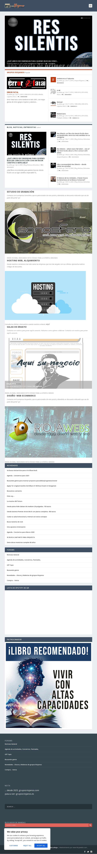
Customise (13, 846)
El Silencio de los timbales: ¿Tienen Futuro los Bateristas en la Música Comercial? (72, 179)
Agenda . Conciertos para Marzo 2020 (20, 532)
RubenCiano (61, 114)
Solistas (65, 118)
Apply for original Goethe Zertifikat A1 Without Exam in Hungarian (31, 486)
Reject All (27, 846)
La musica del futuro (14, 501)
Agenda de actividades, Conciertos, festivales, (24, 560)
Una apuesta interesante (16, 527)
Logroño (9, 97)
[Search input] (47, 825)
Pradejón (59, 118)
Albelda (40, 94)
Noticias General (13, 555)
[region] (27, 839)
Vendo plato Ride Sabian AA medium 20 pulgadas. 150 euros (29, 506)
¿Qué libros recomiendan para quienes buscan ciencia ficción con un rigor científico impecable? (26, 160)
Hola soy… (10, 496)
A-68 (58, 90)
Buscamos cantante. (14, 491)
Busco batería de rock (15, 522)
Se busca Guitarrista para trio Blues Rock (22, 470)
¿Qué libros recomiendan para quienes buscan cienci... (32, 61)
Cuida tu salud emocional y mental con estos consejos (27, 517)
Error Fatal (13, 92)
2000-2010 (27, 94)
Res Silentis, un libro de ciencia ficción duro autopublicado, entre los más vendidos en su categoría (73, 135)
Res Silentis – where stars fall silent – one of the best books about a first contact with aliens (73, 151)
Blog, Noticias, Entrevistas (36, 63)
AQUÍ (48, 324)
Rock (14, 97)
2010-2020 (34, 94)
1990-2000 (77, 104)
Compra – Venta (13, 580)
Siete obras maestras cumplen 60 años (21, 542)
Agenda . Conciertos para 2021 (18, 476)
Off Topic (10, 565)
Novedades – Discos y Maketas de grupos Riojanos (25, 575)
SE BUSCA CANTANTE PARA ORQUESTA (21, 537)
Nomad (59, 102)
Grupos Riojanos (79, 81)
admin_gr (16, 63)
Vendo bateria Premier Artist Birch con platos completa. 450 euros (31, 512)
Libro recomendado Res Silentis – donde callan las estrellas (71, 165)
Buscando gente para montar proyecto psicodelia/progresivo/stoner (32, 481)
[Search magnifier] (90, 825)
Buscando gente (13, 570)
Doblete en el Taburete (65, 79)
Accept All (41, 846)
